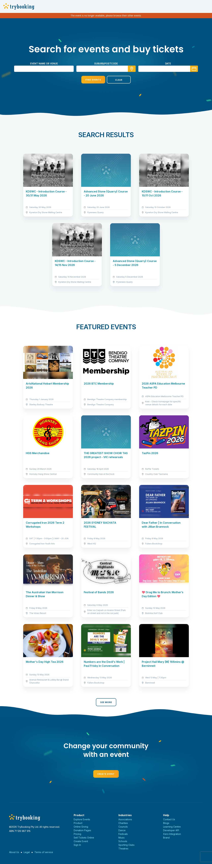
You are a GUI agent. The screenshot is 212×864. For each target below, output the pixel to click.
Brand (166, 837)
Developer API (171, 830)
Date (168, 63)
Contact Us (169, 819)
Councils (123, 826)
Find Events (93, 79)
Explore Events (82, 819)
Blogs (166, 823)
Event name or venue (44, 63)
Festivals (123, 834)
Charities (123, 823)
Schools (122, 841)
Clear (118, 79)
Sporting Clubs (126, 844)
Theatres (123, 848)
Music (121, 837)
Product (78, 823)
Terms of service (43, 852)
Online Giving (81, 826)
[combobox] (106, 69)
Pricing (77, 834)
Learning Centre (172, 826)
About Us (14, 852)
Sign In (77, 844)
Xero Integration (172, 834)
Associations (125, 819)
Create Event (106, 773)
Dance (122, 830)
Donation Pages (82, 830)
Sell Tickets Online (84, 837)
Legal (27, 852)
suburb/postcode (106, 63)
